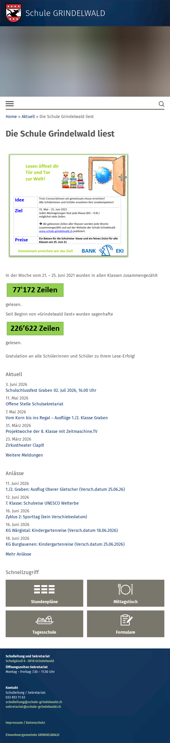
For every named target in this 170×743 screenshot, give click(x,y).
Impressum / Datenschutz (25, 723)
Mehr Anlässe (18, 554)
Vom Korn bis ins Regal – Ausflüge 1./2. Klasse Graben (57, 417)
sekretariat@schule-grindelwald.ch (33, 707)
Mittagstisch (126, 593)
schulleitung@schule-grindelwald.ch (34, 702)
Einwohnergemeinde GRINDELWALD (32, 735)
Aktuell (28, 116)
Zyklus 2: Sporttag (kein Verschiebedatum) (46, 516)
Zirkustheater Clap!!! (25, 445)
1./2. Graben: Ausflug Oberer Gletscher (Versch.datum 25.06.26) (65, 489)
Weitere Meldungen (24, 455)
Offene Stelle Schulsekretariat (34, 404)
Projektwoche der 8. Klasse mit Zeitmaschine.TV (52, 431)
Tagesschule (44, 624)
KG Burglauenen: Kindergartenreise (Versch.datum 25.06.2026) (65, 544)
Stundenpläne (44, 593)
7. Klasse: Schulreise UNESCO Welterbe (42, 503)
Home (11, 116)
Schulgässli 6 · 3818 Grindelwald (30, 661)
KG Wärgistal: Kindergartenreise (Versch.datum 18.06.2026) (62, 530)
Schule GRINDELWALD (65, 13)
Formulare (126, 624)
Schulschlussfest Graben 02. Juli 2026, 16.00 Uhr (51, 390)
